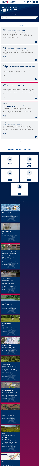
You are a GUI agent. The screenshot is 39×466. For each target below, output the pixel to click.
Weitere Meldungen (19, 141)
